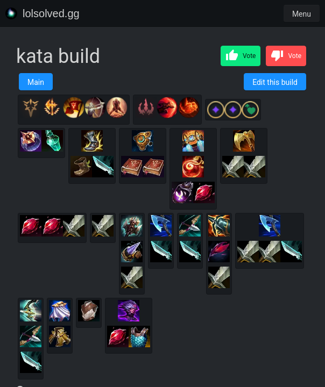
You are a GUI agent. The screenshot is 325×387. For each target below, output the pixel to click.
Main (35, 82)
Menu (301, 14)
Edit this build (275, 82)
